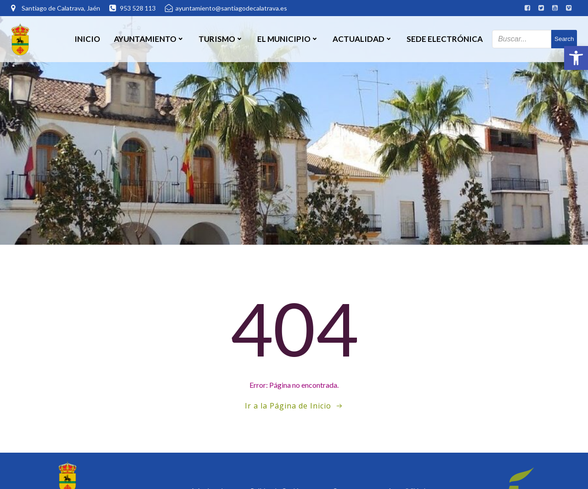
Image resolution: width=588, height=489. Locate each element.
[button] (576, 58)
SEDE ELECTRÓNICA (445, 39)
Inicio (87, 39)
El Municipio (288, 39)
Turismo (220, 39)
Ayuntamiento (149, 39)
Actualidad (363, 39)
